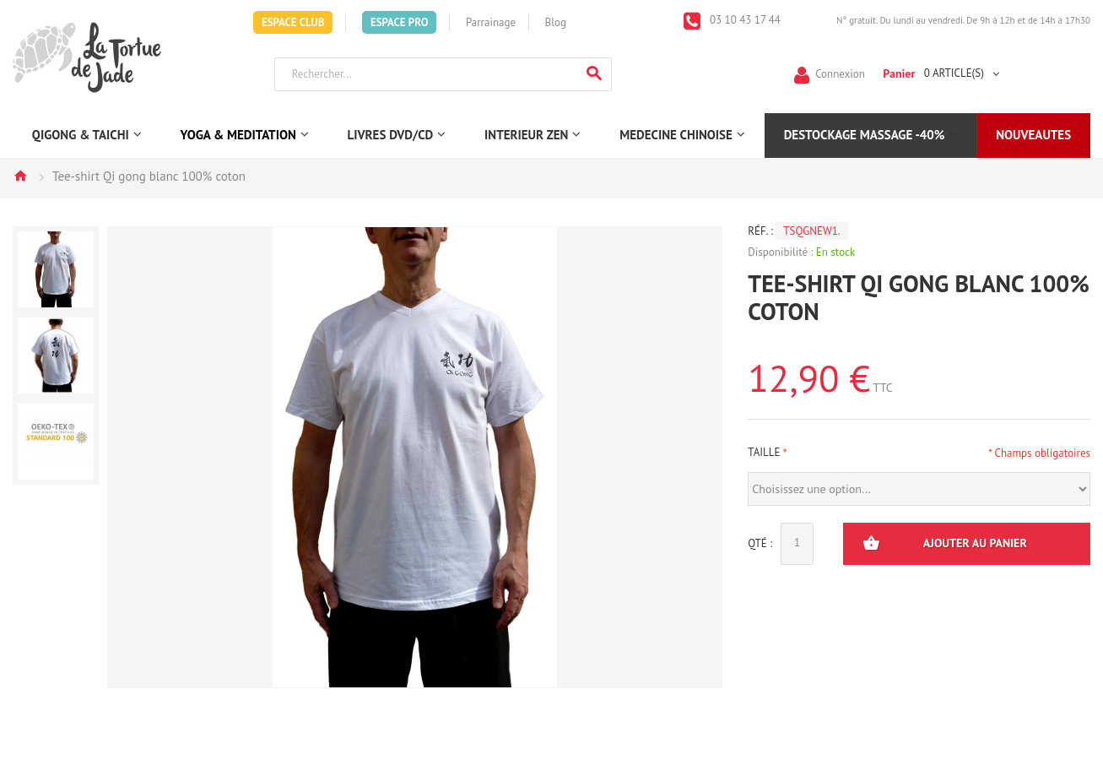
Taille (764, 452)
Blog (555, 22)
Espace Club (293, 22)
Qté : (760, 543)
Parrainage (491, 22)
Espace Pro (399, 22)
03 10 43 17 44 (743, 20)
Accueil (20, 175)
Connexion (840, 73)
